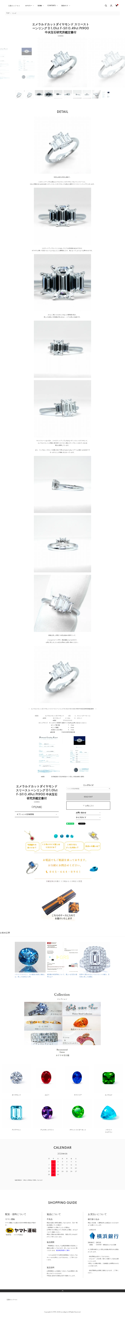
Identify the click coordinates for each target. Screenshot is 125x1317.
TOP (7, 13)
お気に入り (88, 806)
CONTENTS (51, 5)
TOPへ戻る (62, 1290)
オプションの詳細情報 (25, 814)
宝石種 (40, 5)
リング (14, 13)
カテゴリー (28, 5)
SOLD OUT (88, 797)
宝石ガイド (64, 5)
